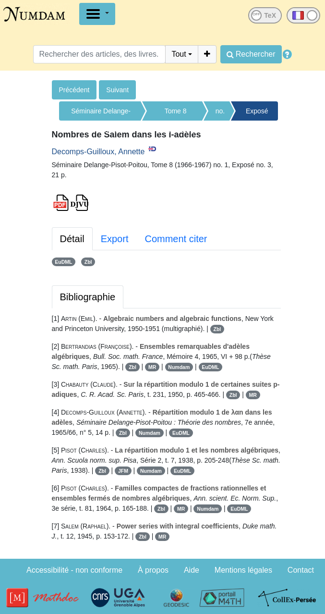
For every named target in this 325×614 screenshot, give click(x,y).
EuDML (63, 262)
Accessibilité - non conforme (74, 570)
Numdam (179, 367)
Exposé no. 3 (257, 114)
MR (152, 367)
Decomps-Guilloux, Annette (98, 151)
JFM (123, 471)
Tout (178, 54)
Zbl (88, 262)
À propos (153, 570)
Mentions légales (243, 570)
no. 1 (220, 114)
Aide (191, 570)
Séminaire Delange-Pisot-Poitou (101, 114)
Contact (301, 570)
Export (115, 238)
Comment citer (175, 238)
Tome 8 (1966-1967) (175, 114)
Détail (72, 238)
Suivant (117, 90)
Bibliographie (88, 297)
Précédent (74, 90)
